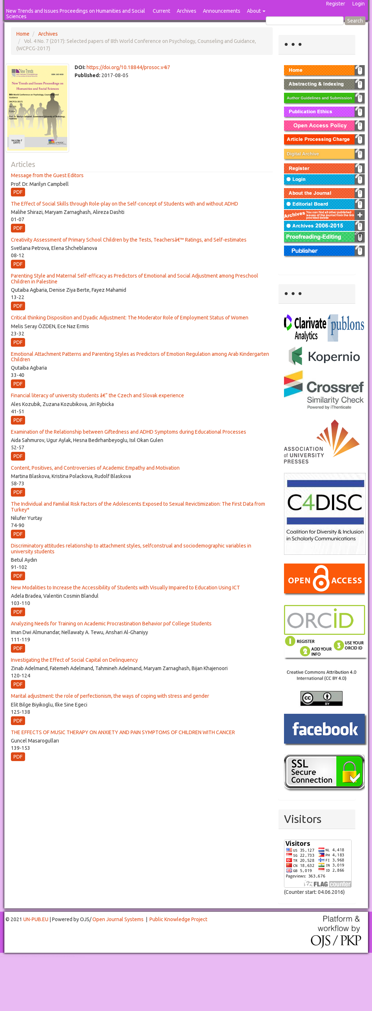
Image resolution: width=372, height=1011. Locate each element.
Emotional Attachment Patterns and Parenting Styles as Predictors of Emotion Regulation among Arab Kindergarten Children (140, 356)
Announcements (221, 11)
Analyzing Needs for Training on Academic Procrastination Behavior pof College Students (111, 623)
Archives (186, 11)
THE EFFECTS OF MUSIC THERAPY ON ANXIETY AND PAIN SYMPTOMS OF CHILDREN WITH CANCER (123, 732)
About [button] (256, 11)
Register (335, 4)
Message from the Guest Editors (47, 175)
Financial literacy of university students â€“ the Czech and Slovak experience (97, 395)
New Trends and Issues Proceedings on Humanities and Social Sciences (75, 13)
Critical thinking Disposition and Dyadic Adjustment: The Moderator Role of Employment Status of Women (129, 318)
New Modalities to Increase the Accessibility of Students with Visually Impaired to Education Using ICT (125, 587)
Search (355, 21)
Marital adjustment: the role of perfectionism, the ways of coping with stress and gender (110, 696)
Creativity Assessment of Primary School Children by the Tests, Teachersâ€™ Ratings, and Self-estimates (129, 240)
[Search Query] (305, 20)
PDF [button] (18, 192)
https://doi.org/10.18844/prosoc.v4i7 (128, 67)
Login (358, 4)
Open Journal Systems (118, 919)
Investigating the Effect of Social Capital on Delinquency (74, 660)
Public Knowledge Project (178, 919)
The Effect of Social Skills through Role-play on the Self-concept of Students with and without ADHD (124, 204)
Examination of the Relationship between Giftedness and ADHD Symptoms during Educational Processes (128, 432)
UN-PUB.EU (35, 919)
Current (161, 11)
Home (22, 34)
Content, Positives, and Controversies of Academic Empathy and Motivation (95, 468)
